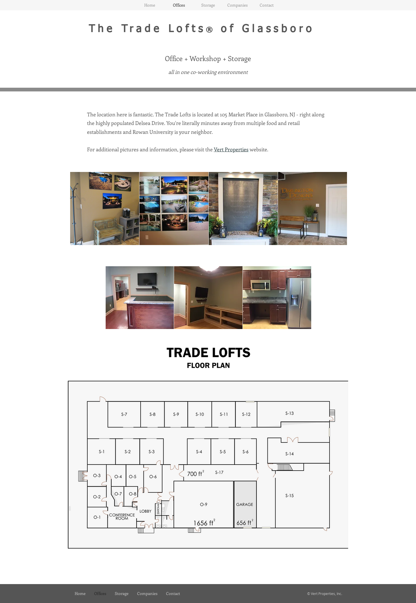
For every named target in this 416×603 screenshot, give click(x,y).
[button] (104, 208)
